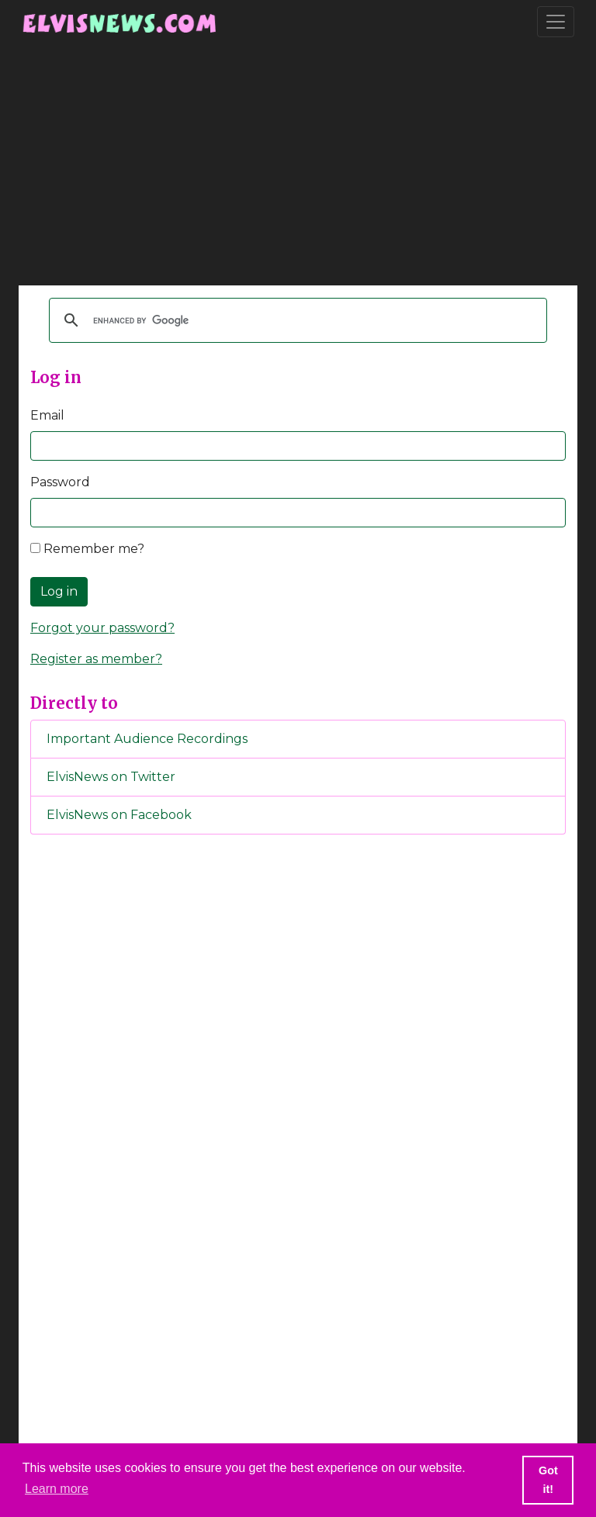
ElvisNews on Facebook (119, 814)
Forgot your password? (102, 627)
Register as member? (96, 658)
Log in (59, 591)
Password (60, 482)
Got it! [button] (548, 1479)
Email (47, 415)
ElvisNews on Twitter (111, 776)
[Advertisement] (298, 164)
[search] (295, 320)
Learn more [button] (56, 1488)
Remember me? (87, 548)
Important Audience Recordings (147, 738)
